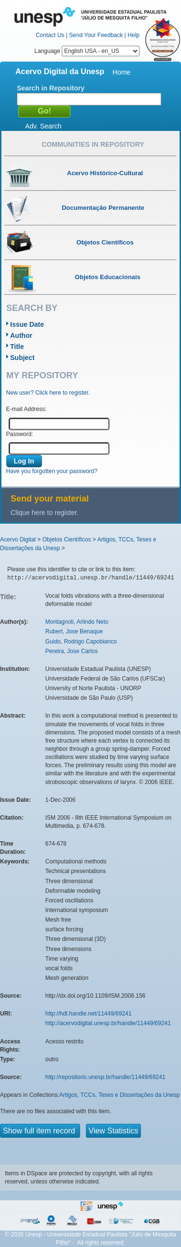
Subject (22, 357)
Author (21, 335)
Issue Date (27, 324)
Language (86, 51)
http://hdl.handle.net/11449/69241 (88, 1013)
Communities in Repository (93, 144)
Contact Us (50, 35)
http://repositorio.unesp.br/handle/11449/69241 (105, 1077)
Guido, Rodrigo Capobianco (81, 641)
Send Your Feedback (96, 35)
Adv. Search (43, 126)
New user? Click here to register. (48, 392)
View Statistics (114, 1131)
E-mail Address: (26, 409)
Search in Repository (50, 88)
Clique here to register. (45, 512)
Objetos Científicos (66, 539)
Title (17, 346)
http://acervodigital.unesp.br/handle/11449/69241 (108, 1023)
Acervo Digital (18, 539)
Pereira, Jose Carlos (71, 651)
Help (133, 35)
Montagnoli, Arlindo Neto (77, 621)
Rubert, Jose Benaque (74, 631)
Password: (19, 434)
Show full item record (40, 1131)
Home (121, 72)
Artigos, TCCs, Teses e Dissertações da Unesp (119, 1095)
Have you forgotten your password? (51, 471)
